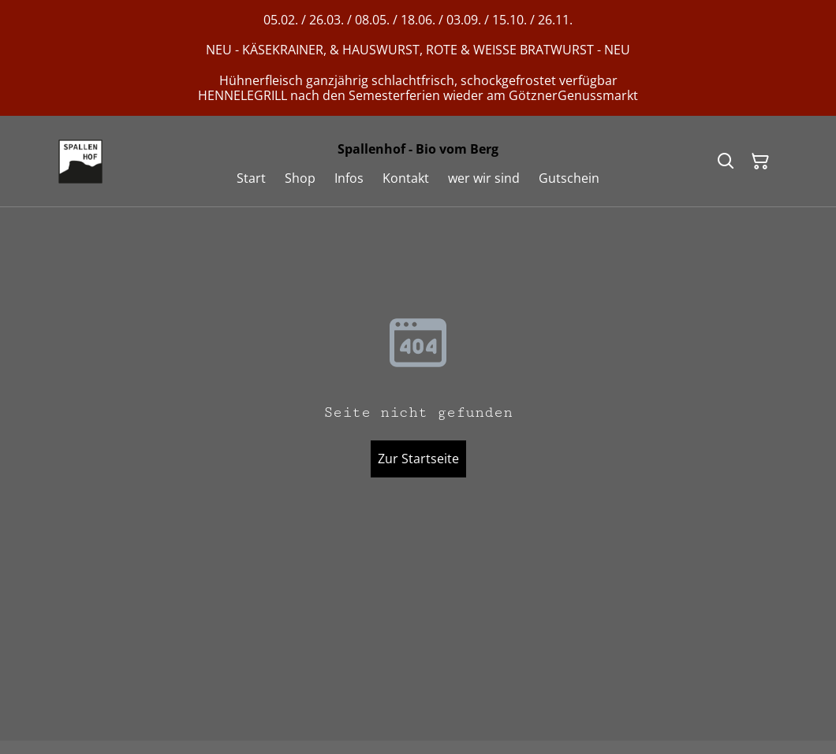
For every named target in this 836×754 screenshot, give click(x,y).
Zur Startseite (418, 458)
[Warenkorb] (760, 161)
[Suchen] (725, 161)
